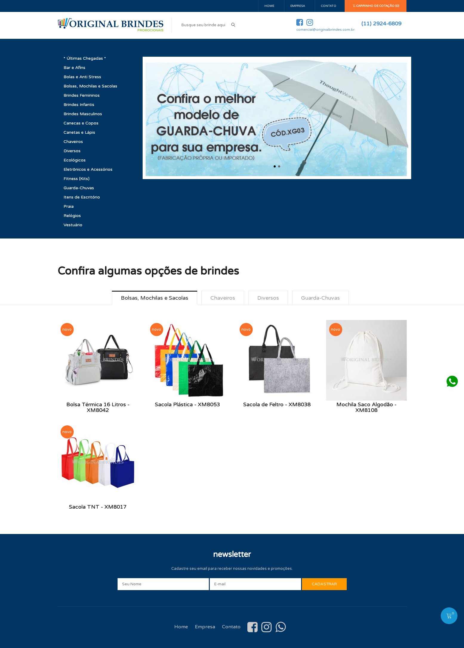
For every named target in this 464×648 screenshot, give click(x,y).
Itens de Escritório (82, 197)
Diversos (72, 150)
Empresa (297, 6)
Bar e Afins (74, 67)
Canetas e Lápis (79, 132)
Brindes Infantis (79, 104)
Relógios (72, 215)
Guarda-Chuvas (79, 187)
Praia (69, 206)
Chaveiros (73, 141)
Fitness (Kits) (77, 178)
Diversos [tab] (268, 298)
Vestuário (73, 224)
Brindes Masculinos (83, 113)
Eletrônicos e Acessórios (88, 169)
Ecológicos (75, 160)
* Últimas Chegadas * (85, 58)
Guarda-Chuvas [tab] (320, 298)
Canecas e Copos (81, 123)
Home (269, 6)
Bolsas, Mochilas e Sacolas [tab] (154, 298)
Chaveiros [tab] (222, 298)
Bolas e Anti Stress (82, 76)
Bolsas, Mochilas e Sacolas (90, 86)
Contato (328, 6)
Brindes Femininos (82, 95)
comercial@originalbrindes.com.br (325, 30)
